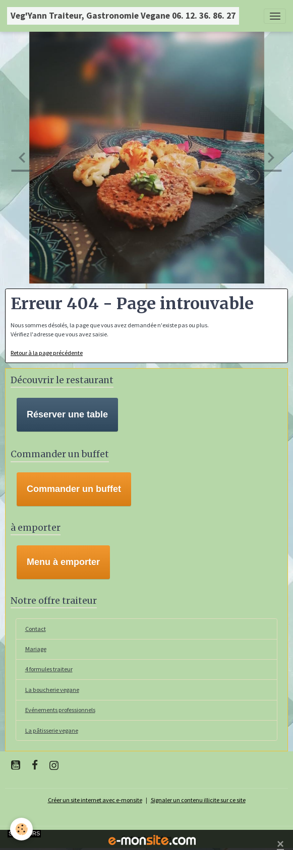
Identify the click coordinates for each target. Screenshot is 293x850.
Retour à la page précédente (47, 353)
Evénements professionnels (60, 710)
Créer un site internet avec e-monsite (95, 800)
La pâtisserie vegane (51, 730)
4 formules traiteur (49, 669)
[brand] (123, 16)
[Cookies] (21, 829)
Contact (35, 628)
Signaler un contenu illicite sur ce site (198, 800)
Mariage (35, 649)
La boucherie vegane (52, 689)
